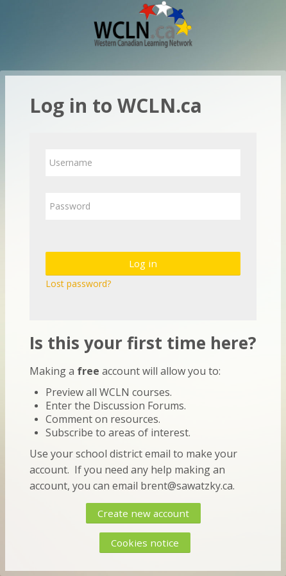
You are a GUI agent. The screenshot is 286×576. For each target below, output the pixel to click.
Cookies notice (145, 542)
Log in (143, 263)
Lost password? (78, 283)
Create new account (143, 513)
